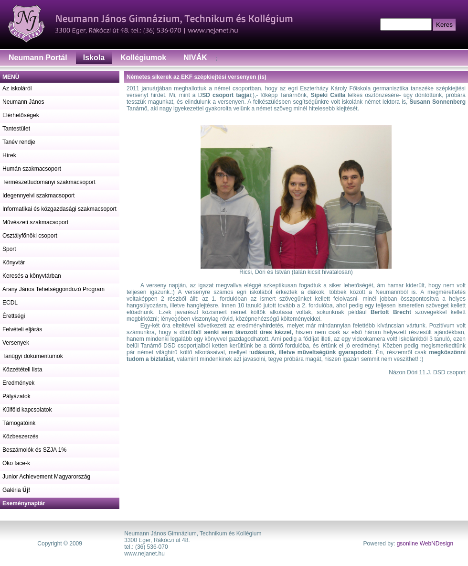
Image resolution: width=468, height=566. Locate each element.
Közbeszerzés (20, 436)
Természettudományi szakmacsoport (49, 182)
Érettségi (13, 316)
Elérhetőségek (20, 115)
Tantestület (16, 128)
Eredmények (18, 383)
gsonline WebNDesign (425, 543)
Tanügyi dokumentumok (32, 356)
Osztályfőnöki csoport (29, 235)
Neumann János (23, 101)
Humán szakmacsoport (31, 168)
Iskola (94, 58)
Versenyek (15, 342)
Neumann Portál (38, 58)
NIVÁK (195, 58)
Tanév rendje (18, 142)
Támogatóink (18, 423)
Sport (9, 249)
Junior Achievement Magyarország (46, 476)
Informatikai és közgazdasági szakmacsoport (59, 209)
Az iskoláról (17, 88)
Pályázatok (16, 396)
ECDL (10, 302)
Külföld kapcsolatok (27, 409)
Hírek (9, 155)
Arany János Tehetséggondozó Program (53, 289)
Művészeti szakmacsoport (35, 222)
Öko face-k (16, 463)
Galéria (16, 490)
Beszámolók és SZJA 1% (34, 449)
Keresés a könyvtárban (31, 275)
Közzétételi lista (22, 369)
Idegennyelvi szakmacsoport (38, 195)
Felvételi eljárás (22, 329)
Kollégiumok (143, 58)
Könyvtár (13, 262)
